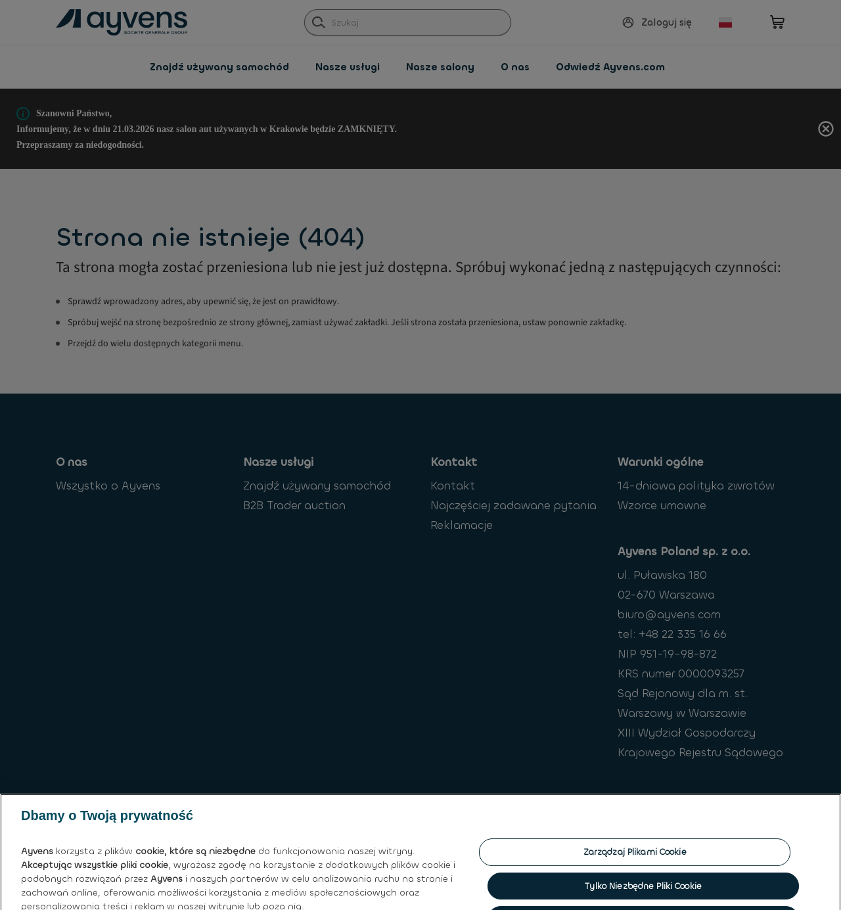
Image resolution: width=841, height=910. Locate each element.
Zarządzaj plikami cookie (635, 851)
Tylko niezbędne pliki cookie (643, 886)
